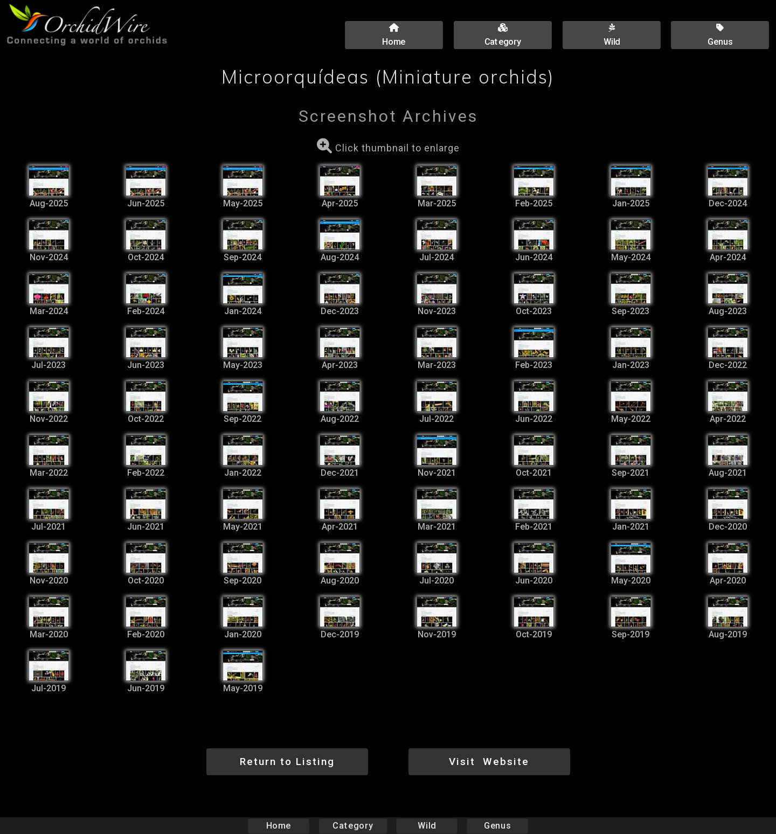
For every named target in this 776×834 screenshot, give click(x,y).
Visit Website (489, 761)
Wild (427, 826)
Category (352, 826)
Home (279, 826)
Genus (496, 826)
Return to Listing (287, 761)
